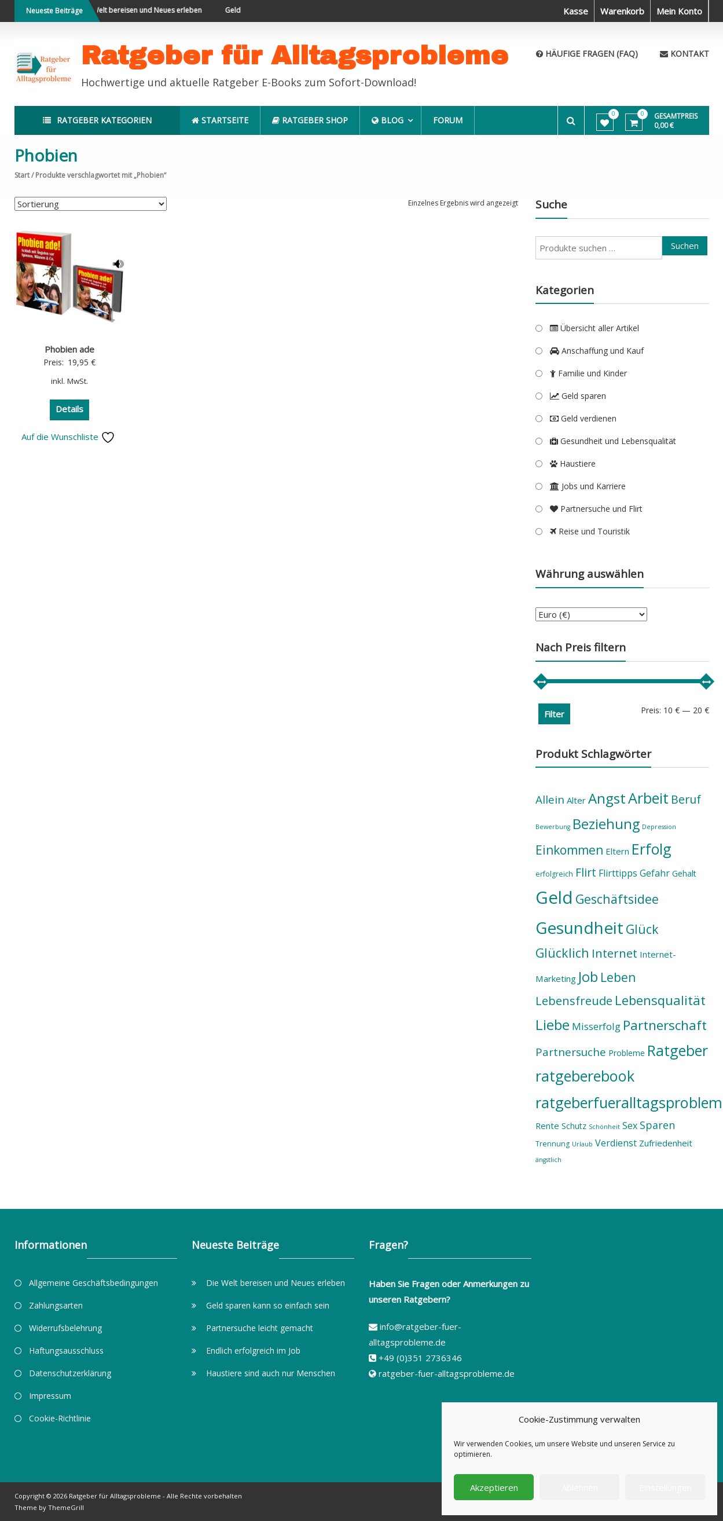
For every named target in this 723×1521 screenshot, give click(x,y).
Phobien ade (69, 349)
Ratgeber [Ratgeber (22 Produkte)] (677, 1050)
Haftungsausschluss (66, 1350)
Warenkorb (622, 11)
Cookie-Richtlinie (60, 1418)
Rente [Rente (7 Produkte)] (547, 1125)
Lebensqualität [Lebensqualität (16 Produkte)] (660, 1000)
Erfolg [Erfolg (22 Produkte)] (651, 849)
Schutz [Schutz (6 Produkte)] (573, 1125)
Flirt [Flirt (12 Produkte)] (585, 872)
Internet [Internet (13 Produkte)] (614, 953)
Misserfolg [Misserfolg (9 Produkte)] (596, 1026)
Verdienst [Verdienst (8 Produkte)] (616, 1143)
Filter (554, 714)
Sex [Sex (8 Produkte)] (629, 1125)
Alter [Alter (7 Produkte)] (576, 800)
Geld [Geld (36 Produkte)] (554, 897)
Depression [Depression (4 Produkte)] (659, 827)
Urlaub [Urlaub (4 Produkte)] (582, 1144)
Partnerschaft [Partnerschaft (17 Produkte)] (665, 1025)
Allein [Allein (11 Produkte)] (549, 799)
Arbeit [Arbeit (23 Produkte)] (648, 798)
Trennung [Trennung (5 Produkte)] (552, 1144)
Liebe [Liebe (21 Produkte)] (552, 1024)
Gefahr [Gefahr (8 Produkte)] (655, 873)
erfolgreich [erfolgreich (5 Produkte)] (554, 874)
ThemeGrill (66, 1507)
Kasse (575, 11)
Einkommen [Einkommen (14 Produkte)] (569, 850)
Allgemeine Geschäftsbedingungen (93, 1282)
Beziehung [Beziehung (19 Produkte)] (606, 824)
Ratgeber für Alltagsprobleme (294, 55)
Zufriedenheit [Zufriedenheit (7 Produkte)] (665, 1143)
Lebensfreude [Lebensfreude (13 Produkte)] (573, 1000)
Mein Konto (679, 11)
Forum (449, 120)
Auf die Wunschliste (68, 436)
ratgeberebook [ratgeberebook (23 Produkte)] (584, 1076)
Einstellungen (665, 1487)
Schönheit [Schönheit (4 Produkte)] (604, 1127)
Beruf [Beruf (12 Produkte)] (686, 799)
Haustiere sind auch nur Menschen (270, 1373)
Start (22, 175)
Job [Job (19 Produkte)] (588, 976)
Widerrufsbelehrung (65, 1327)
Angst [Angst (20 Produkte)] (607, 798)
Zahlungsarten (56, 1305)
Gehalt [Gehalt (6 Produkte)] (684, 873)
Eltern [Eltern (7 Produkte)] (617, 851)
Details (69, 409)
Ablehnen (579, 1487)
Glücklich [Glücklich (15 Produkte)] (562, 952)
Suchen (685, 245)
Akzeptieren (494, 1487)
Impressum (50, 1395)
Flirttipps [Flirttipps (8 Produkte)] (618, 873)
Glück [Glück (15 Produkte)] (642, 929)
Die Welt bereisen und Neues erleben (151, 10)
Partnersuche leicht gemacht (259, 1327)
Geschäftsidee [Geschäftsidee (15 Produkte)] (617, 898)
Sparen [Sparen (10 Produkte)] (657, 1125)
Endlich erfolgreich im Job (253, 1350)
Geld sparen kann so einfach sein (267, 1305)
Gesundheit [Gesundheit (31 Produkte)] (579, 928)
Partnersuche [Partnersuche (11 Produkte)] (570, 1052)
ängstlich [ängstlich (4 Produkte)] (548, 1160)
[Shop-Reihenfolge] (90, 204)
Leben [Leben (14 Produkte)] (618, 977)
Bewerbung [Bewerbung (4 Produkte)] (552, 827)
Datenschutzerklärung (70, 1373)
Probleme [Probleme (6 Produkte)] (626, 1052)
